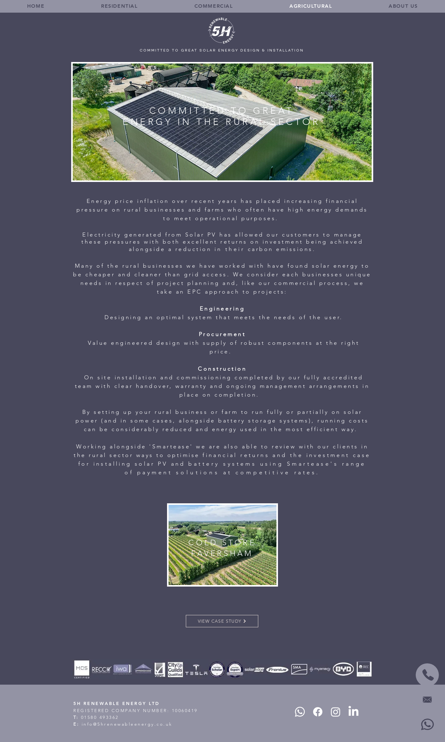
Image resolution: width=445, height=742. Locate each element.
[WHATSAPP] (427, 724)
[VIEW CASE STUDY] (222, 621)
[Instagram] (335, 712)
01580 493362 (100, 717)
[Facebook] (318, 712)
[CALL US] (427, 674)
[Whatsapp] (300, 712)
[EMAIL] (427, 699)
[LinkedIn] (353, 712)
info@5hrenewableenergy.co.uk (127, 724)
